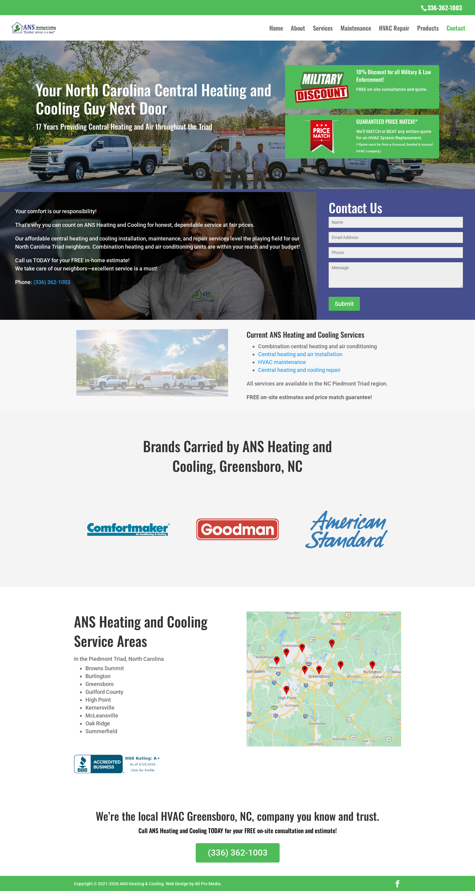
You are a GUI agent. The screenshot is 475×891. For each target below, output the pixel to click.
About (298, 29)
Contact (456, 29)
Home (276, 29)
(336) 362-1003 (51, 282)
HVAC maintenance (282, 362)
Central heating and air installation (300, 354)
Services (323, 29)
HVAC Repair (394, 29)
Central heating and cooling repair (299, 370)
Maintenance (355, 29)
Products (428, 29)
